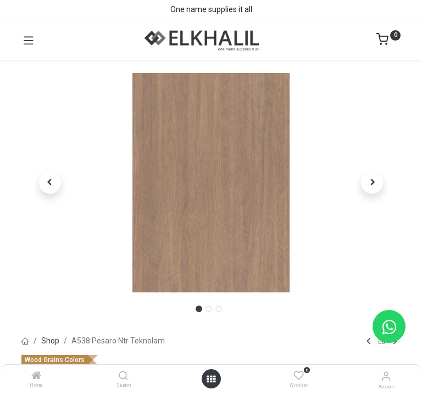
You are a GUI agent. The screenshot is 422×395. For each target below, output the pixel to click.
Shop (50, 340)
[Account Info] (386, 376)
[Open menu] (211, 379)
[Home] (36, 376)
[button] (50, 182)
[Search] (123, 376)
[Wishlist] (298, 375)
